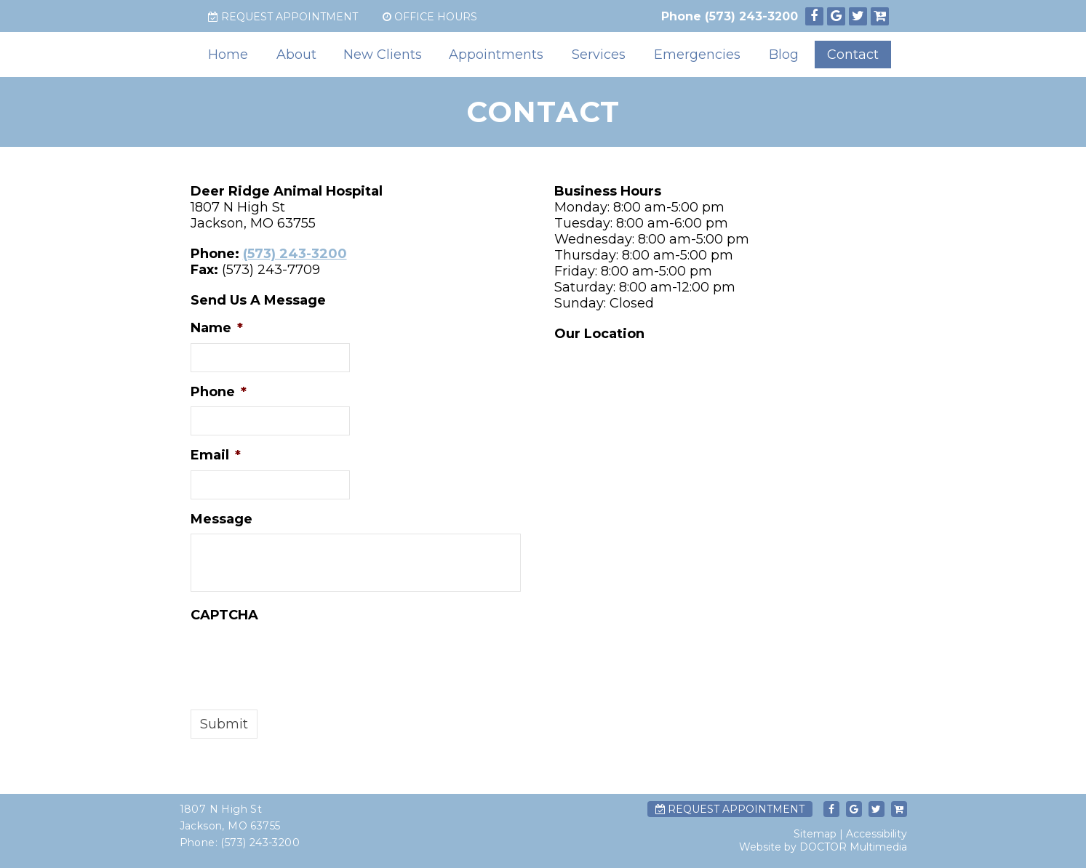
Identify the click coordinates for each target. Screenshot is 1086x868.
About (296, 55)
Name (217, 328)
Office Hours (430, 16)
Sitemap (815, 833)
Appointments (496, 55)
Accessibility (876, 833)
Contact (853, 55)
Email (216, 455)
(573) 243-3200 (751, 16)
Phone (219, 392)
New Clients (382, 55)
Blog (784, 55)
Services (599, 55)
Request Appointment (283, 16)
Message (221, 519)
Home (228, 55)
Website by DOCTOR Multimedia (823, 846)
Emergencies (697, 55)
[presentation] (301, 658)
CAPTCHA (224, 615)
